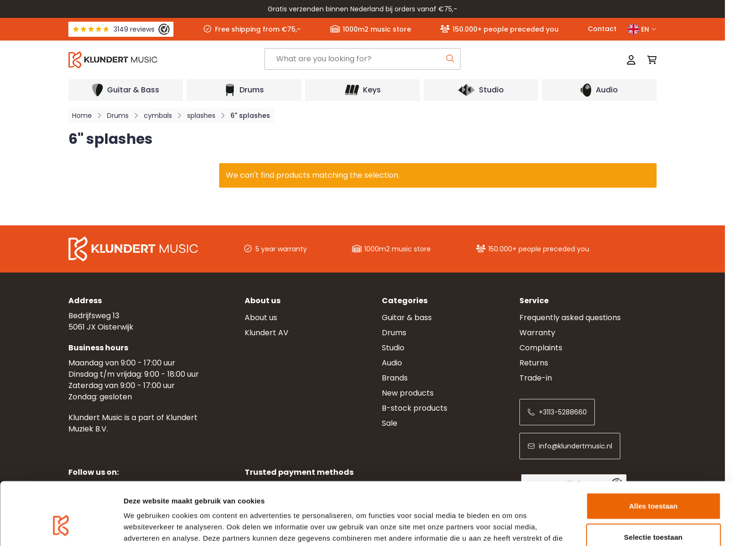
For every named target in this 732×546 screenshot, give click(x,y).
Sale (389, 423)
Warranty (537, 332)
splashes (201, 115)
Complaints (540, 347)
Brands (395, 377)
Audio (392, 362)
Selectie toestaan (653, 484)
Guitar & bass (407, 317)
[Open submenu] (125, 90)
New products (408, 393)
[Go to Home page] (166, 59)
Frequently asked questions (570, 317)
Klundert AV (266, 332)
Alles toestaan (653, 453)
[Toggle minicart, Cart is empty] (649, 59)
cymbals (158, 115)
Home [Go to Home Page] (82, 115)
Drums (118, 115)
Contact (602, 28)
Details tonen (509, 527)
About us (261, 317)
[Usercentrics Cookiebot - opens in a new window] (61, 528)
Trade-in (535, 377)
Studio (393, 347)
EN (642, 29)
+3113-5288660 (557, 412)
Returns (533, 362)
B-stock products (414, 408)
